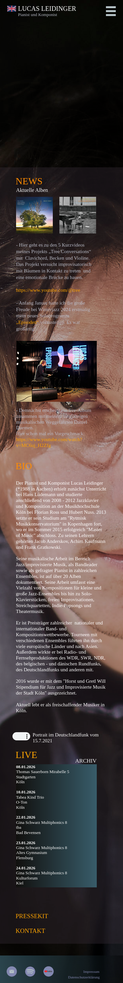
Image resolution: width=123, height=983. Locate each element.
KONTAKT (30, 930)
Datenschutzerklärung (84, 977)
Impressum (91, 972)
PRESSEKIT (32, 916)
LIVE (26, 755)
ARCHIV (85, 761)
